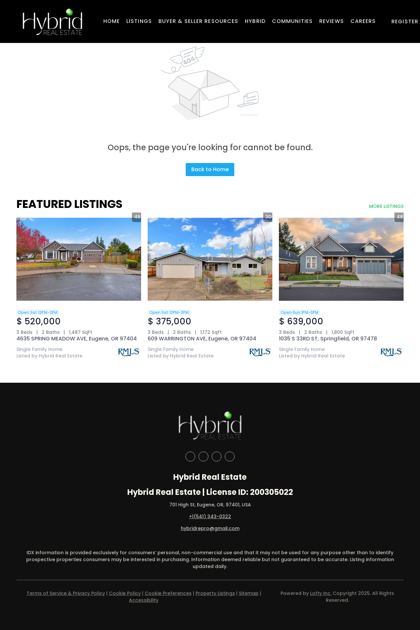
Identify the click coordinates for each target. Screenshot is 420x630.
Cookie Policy (125, 593)
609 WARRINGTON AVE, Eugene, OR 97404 (202, 338)
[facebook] (190, 456)
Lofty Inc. (320, 593)
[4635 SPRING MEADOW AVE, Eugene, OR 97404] (78, 259)
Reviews (331, 21)
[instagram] (216, 456)
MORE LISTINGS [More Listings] (386, 206)
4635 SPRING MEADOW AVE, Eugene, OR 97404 (76, 338)
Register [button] (404, 21)
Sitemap (249, 593)
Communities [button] (292, 21)
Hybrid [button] (255, 21)
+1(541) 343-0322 (210, 516)
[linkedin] (203, 456)
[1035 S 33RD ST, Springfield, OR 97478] (341, 259)
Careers (363, 21)
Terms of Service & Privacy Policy (66, 593)
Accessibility (143, 600)
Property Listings (215, 593)
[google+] (230, 456)
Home (111, 21)
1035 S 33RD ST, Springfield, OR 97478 (328, 338)
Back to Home (210, 169)
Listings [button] (139, 21)
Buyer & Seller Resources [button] (198, 21)
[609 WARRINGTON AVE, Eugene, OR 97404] (210, 259)
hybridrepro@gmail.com (210, 528)
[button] (52, 21)
